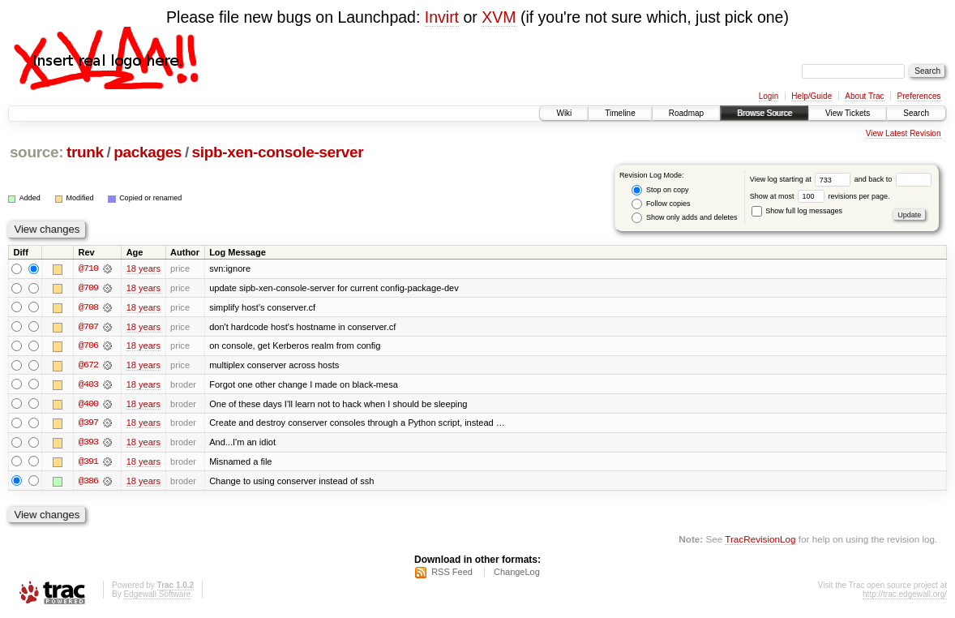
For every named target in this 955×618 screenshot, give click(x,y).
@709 (88, 287)
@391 (88, 463)
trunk (85, 152)
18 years (143, 268)
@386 (88, 482)
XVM (499, 17)
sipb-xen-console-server (278, 152)
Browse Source (764, 113)
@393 (88, 443)
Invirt (442, 17)
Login (768, 96)
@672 (88, 365)
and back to (892, 179)
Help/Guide (811, 96)
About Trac (864, 96)
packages (147, 152)
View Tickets (847, 113)
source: (36, 152)
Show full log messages (797, 211)
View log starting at (802, 179)
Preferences (919, 96)
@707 (88, 326)
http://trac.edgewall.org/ (905, 596)
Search (916, 113)
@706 (88, 346)
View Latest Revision (903, 133)
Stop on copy (660, 190)
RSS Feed (452, 574)
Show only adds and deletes (684, 217)
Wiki (564, 113)
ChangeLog (517, 574)
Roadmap (686, 113)
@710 (88, 268)
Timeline (620, 113)
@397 (88, 424)
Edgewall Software (157, 596)
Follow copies (661, 204)
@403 (88, 385)
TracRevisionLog (760, 541)
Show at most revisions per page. (820, 196)
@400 (88, 404)
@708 (88, 307)
